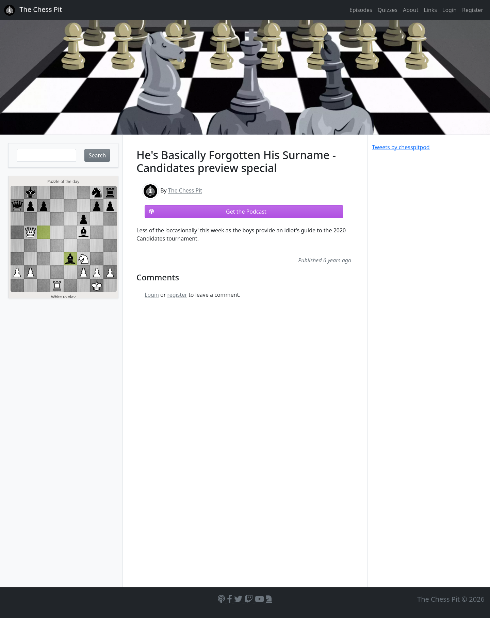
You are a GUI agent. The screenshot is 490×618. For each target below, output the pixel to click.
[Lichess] (269, 598)
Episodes (360, 10)
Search (97, 155)
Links (430, 10)
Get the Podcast (207, 211)
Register (472, 10)
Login (449, 10)
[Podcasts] (222, 598)
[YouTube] (260, 598)
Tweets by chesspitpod (401, 147)
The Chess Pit (185, 191)
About (410, 10)
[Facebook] (230, 598)
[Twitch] (250, 598)
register (177, 294)
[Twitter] (239, 598)
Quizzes (387, 10)
